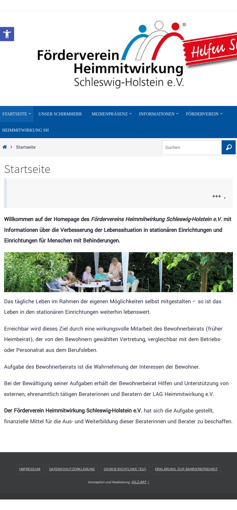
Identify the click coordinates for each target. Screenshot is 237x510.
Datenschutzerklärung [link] (72, 469)
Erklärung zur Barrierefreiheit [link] (186, 469)
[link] (7, 34)
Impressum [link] (30, 469)
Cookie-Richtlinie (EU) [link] (125, 469)
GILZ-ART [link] (140, 482)
